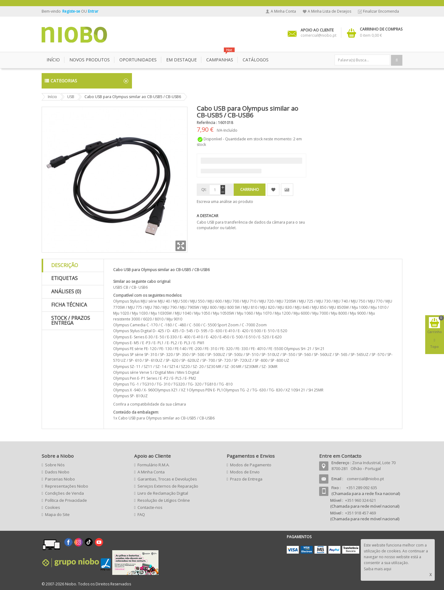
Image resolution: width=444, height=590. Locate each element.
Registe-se (71, 11)
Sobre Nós (55, 465)
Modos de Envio (245, 472)
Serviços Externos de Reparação (168, 486)
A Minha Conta (283, 11)
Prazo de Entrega (246, 479)
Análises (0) (66, 291)
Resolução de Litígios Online (164, 500)
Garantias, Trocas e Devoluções (167, 479)
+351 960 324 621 (360, 500)
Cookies (52, 507)
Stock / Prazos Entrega (70, 320)
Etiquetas (64, 278)
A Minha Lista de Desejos (329, 11)
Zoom (180, 246)
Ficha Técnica (69, 304)
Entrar (93, 11)
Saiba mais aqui (377, 568)
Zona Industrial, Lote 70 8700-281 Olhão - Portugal (363, 465)
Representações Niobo (66, 486)
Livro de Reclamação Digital (163, 493)
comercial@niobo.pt (365, 478)
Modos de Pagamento (250, 465)
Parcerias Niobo (60, 479)
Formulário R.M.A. (154, 465)
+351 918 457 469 (360, 513)
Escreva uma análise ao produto (225, 201)
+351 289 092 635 (361, 487)
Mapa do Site (57, 514)
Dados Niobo (57, 472)
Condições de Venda (64, 493)
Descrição (64, 265)
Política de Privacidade (66, 500)
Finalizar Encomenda (381, 11)
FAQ (141, 514)
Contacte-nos (150, 507)
